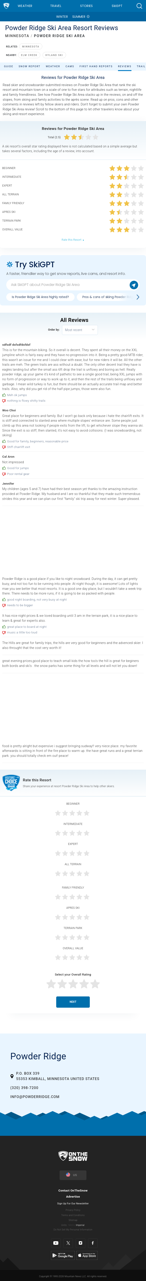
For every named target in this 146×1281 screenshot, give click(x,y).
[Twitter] (68, 1243)
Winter (62, 16)
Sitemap (73, 1220)
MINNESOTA (17, 36)
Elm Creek (29, 55)
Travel (55, 6)
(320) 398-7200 (24, 1088)
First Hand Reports (96, 66)
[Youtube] (56, 1243)
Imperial (80, 1225)
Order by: (54, 329)
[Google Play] (63, 1255)
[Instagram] (80, 1243)
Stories (86, 6)
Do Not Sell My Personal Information (73, 1229)
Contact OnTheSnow (73, 1190)
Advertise (73, 1196)
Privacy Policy (73, 1210)
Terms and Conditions (73, 1215)
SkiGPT (117, 6)
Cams (70, 66)
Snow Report (29, 66)
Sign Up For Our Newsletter (73, 1203)
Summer (78, 16)
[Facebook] (93, 1243)
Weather (25, 6)
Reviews (124, 66)
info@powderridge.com (35, 1097)
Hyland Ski (54, 55)
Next (73, 1001)
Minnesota (30, 46)
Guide (8, 66)
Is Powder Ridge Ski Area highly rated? (40, 297)
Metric (72, 1225)
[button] (139, 6)
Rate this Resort (73, 239)
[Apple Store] (87, 1255)
